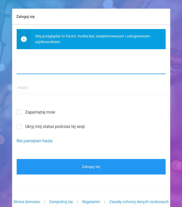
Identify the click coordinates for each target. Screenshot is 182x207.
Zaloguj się (91, 166)
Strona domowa (26, 202)
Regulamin (91, 202)
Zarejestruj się (61, 202)
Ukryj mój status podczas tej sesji (55, 126)
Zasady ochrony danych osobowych (139, 202)
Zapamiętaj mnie (40, 112)
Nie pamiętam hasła (35, 141)
